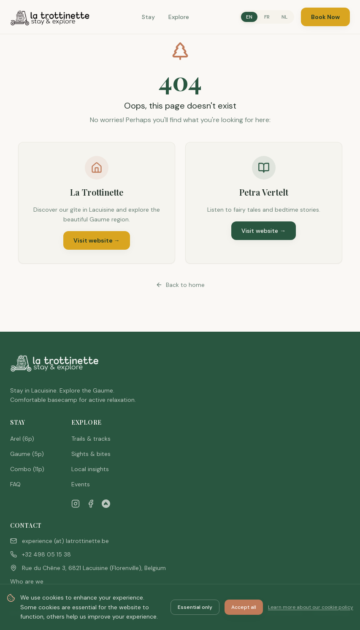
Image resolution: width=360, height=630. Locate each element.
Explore (178, 17)
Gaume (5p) (27, 454)
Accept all (243, 607)
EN (249, 17)
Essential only (195, 607)
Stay (148, 17)
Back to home (180, 285)
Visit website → (96, 240)
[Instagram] (75, 503)
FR (267, 17)
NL (284, 17)
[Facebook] (91, 503)
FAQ (15, 484)
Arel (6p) (22, 438)
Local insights (90, 469)
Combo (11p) (27, 469)
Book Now (325, 17)
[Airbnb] (106, 503)
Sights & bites (91, 454)
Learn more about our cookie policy (310, 607)
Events (80, 484)
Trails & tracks (91, 438)
